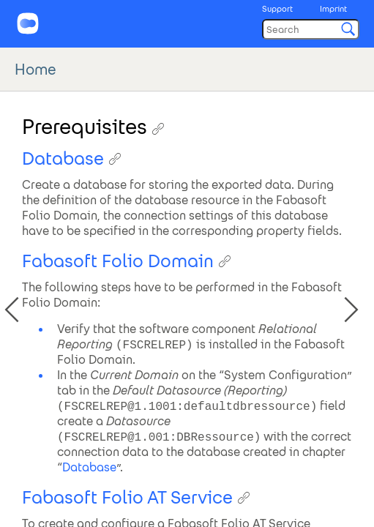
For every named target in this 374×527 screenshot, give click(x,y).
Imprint (333, 9)
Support (277, 9)
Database (89, 467)
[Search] (310, 29)
